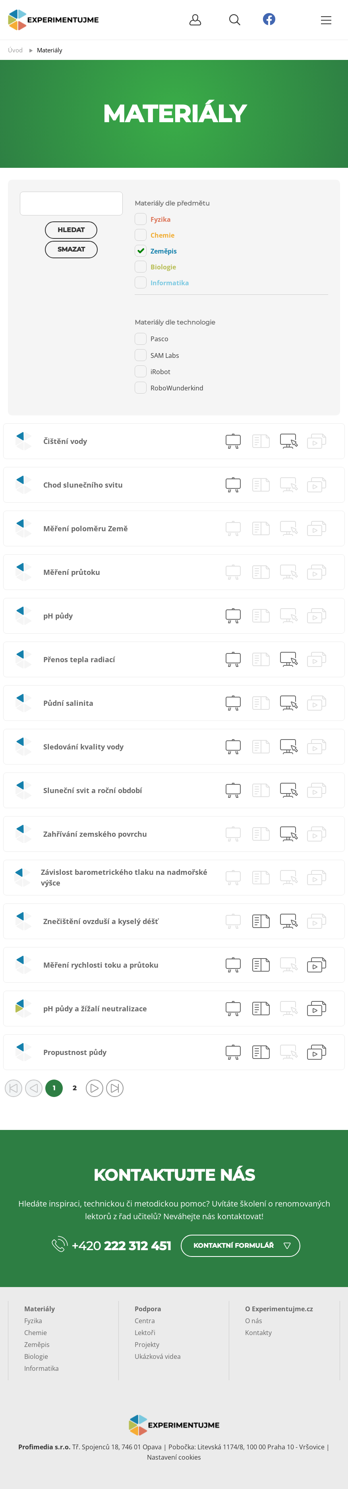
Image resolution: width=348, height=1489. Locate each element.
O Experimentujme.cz (279, 1309)
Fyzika (153, 219)
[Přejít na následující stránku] (94, 1088)
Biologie (155, 267)
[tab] (231, 247)
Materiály (39, 1309)
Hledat (71, 230)
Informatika (162, 282)
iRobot (152, 371)
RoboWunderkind (169, 388)
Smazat (71, 249)
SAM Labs (157, 355)
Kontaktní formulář (233, 1245)
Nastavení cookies (174, 1457)
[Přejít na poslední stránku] (115, 1088)
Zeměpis (156, 251)
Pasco (151, 339)
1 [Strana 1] (54, 1088)
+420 (121, 1246)
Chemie (154, 235)
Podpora (148, 1309)
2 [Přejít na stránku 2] (74, 1088)
